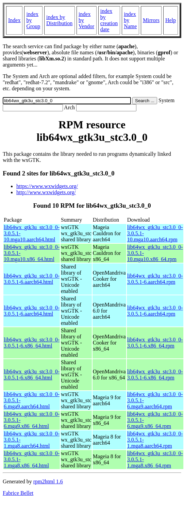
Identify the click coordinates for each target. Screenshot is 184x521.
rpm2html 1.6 (48, 481)
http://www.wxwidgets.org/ (46, 192)
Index (14, 20)
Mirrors (151, 20)
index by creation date (109, 20)
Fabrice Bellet (18, 493)
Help (170, 20)
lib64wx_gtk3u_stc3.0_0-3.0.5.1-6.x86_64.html (32, 343)
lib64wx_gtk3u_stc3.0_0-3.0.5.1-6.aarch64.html (32, 279)
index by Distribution (59, 20)
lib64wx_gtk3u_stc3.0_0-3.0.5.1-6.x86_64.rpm (155, 343)
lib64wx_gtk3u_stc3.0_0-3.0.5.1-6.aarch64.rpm (155, 279)
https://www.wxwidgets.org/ (47, 186)
